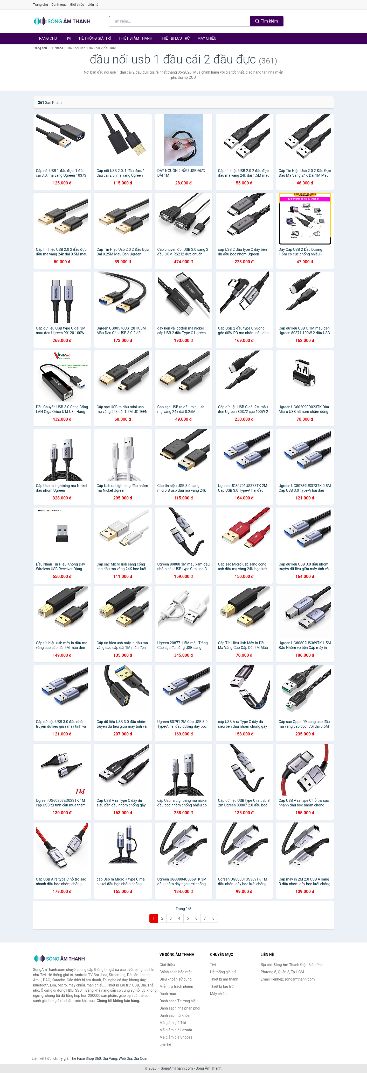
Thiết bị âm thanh (135, 38)
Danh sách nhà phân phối (180, 1008)
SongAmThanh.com (177, 1068)
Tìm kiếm (266, 21)
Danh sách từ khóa (175, 1015)
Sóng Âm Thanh (208, 1068)
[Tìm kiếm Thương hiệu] (179, 21)
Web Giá (125, 1058)
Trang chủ (40, 4)
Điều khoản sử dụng (176, 979)
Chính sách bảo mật (176, 972)
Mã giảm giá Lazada (176, 1030)
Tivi (68, 38)
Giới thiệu (77, 4)
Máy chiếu (206, 38)
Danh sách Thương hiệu (179, 1001)
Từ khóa (57, 48)
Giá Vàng (109, 1058)
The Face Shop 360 (85, 1058)
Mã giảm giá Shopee (176, 1037)
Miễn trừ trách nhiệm (176, 986)
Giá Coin (140, 1058)
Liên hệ (93, 4)
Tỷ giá (63, 1058)
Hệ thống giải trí (95, 38)
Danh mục (59, 4)
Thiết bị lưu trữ (175, 38)
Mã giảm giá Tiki (173, 1023)
